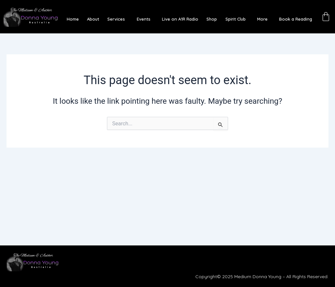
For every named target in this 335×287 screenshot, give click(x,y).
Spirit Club (233, 19)
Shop (211, 19)
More (258, 19)
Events (146, 19)
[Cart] (327, 16)
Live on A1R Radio (181, 19)
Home (81, 19)
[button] (122, 19)
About (99, 19)
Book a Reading (289, 19)
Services (121, 19)
